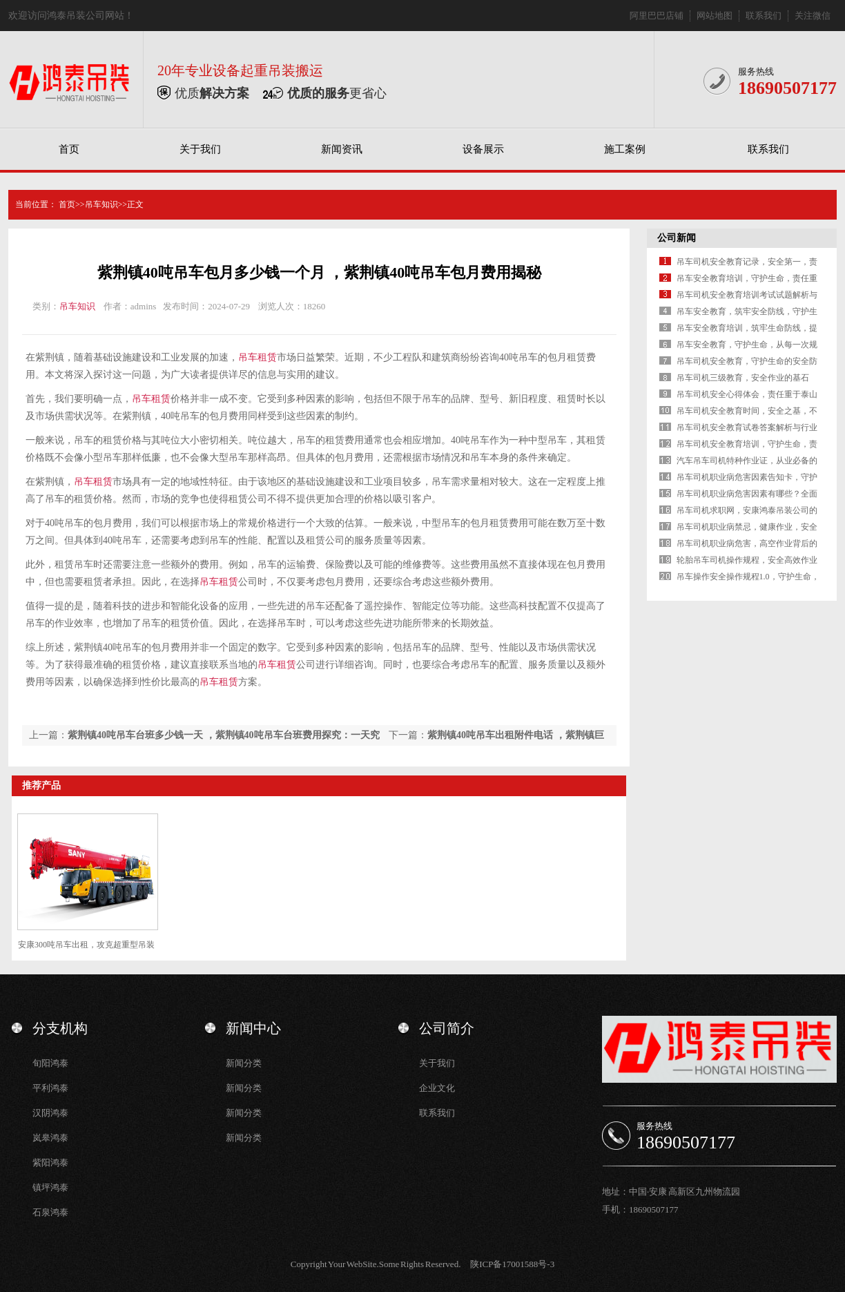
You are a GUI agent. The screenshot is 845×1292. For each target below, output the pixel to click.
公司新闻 (676, 238)
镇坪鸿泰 (50, 1187)
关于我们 (200, 149)
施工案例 (624, 149)
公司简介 (446, 1028)
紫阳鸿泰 (50, 1162)
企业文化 (437, 1088)
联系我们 (763, 15)
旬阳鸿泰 (50, 1063)
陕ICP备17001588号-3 (512, 1264)
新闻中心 (253, 1028)
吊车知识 (101, 204)
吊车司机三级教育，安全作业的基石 (743, 378)
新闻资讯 (341, 149)
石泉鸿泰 (50, 1212)
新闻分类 (244, 1063)
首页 (69, 149)
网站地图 (714, 15)
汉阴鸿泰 (50, 1113)
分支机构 (60, 1028)
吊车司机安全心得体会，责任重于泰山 (747, 394)
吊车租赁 (257, 357)
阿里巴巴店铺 (656, 15)
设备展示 (483, 149)
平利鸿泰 (50, 1088)
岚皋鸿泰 (50, 1137)
